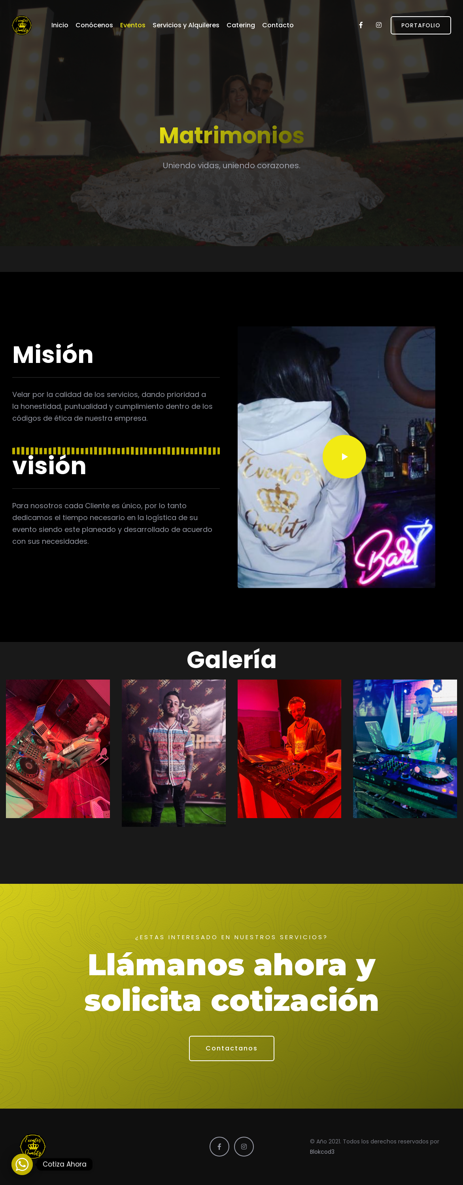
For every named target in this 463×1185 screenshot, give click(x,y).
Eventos (133, 25)
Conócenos (94, 25)
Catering (241, 25)
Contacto (278, 25)
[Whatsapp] (22, 1164)
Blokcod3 (322, 1152)
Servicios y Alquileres (186, 25)
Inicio (59, 25)
